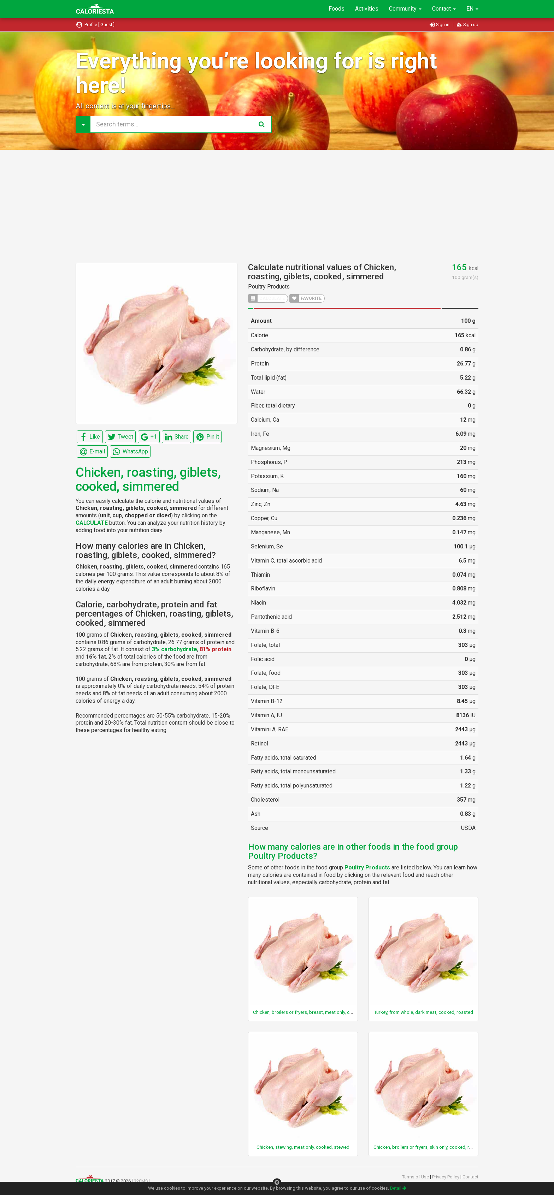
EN (472, 8)
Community (405, 8)
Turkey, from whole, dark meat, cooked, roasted (423, 1012)
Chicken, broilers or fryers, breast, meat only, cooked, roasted (317, 1012)
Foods (336, 8)
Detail (398, 1188)
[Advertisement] (277, 206)
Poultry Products (269, 286)
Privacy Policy (446, 1176)
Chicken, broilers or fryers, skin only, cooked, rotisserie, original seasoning (450, 1147)
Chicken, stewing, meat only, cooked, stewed (303, 1147)
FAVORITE (306, 298)
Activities (366, 8)
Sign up (467, 24)
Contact (444, 8)
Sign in (440, 24)
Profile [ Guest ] (95, 24)
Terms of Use (416, 1176)
